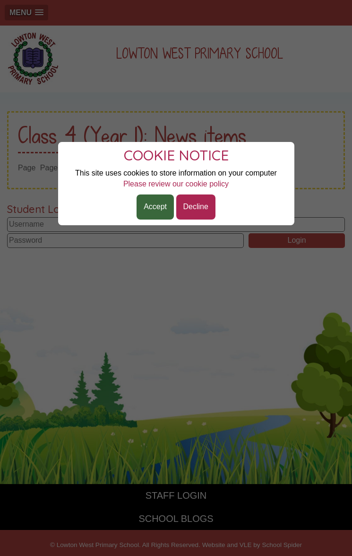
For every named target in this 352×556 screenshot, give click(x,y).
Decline (195, 207)
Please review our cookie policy (176, 184)
